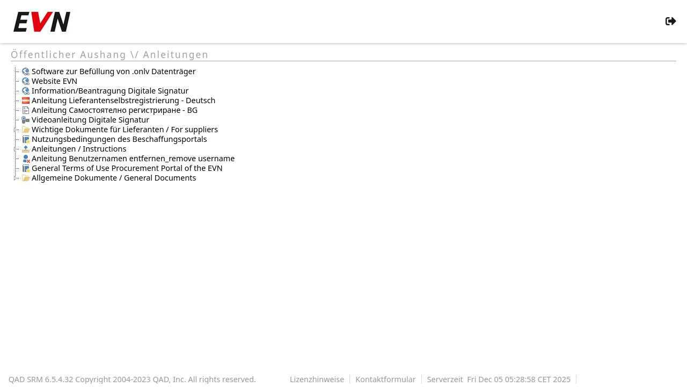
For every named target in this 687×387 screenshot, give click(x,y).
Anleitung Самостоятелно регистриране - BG (109, 110)
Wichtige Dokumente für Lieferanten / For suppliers (119, 129)
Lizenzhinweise (317, 379)
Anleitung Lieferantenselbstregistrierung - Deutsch (118, 100)
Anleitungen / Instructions (73, 149)
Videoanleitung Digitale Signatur (85, 120)
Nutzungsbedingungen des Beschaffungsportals (114, 139)
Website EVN (49, 81)
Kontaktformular (385, 379)
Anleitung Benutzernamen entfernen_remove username (128, 158)
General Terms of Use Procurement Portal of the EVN (122, 168)
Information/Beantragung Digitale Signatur (104, 91)
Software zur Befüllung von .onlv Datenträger (108, 71)
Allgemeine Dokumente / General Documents (108, 178)
